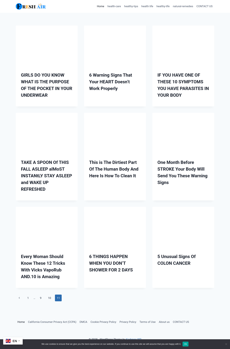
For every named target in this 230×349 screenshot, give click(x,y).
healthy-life (162, 6)
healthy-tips (131, 6)
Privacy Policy (127, 321)
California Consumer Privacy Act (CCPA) (52, 321)
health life (147, 6)
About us (164, 321)
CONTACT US (204, 6)
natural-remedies (183, 6)
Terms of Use (147, 321)
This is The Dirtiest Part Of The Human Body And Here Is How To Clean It (113, 169)
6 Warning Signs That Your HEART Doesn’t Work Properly (110, 81)
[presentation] (47, 46)
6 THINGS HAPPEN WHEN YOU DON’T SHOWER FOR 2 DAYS (111, 263)
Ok (185, 344)
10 (49, 298)
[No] (226, 344)
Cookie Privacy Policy (103, 321)
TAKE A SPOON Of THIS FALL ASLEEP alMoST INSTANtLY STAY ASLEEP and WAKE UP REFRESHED (46, 176)
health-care (114, 6)
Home (100, 6)
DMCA (83, 321)
